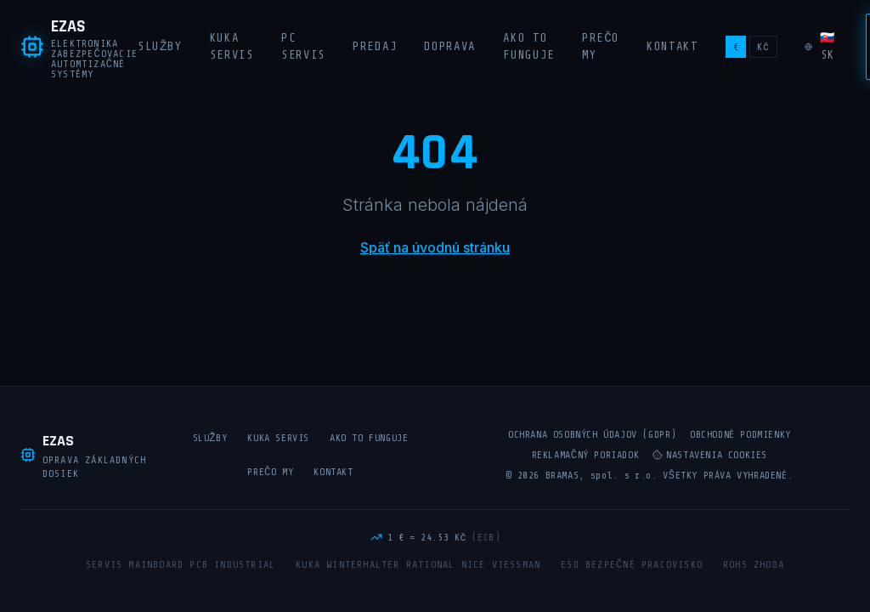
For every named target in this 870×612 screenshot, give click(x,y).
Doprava (450, 46)
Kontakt (672, 46)
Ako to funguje (529, 46)
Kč (763, 47)
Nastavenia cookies (709, 455)
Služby (160, 46)
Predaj (375, 46)
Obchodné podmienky (740, 434)
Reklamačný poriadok (586, 455)
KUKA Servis (232, 46)
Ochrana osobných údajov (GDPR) (592, 434)
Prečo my (600, 46)
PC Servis (303, 46)
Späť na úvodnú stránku (435, 247)
